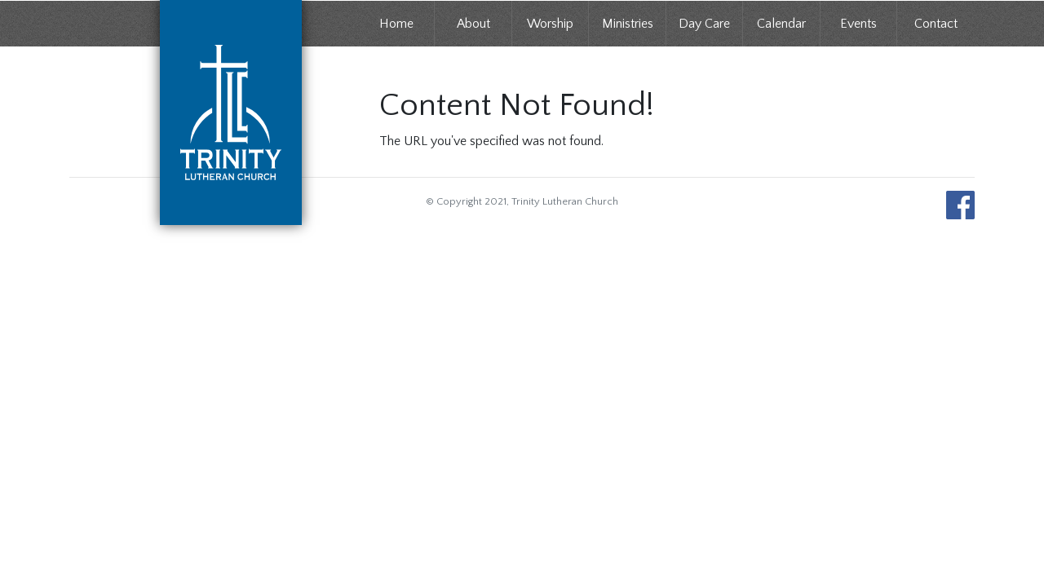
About (473, 23)
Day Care (704, 23)
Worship (550, 23)
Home (396, 23)
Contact (936, 23)
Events (858, 23)
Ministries (627, 23)
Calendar (781, 23)
